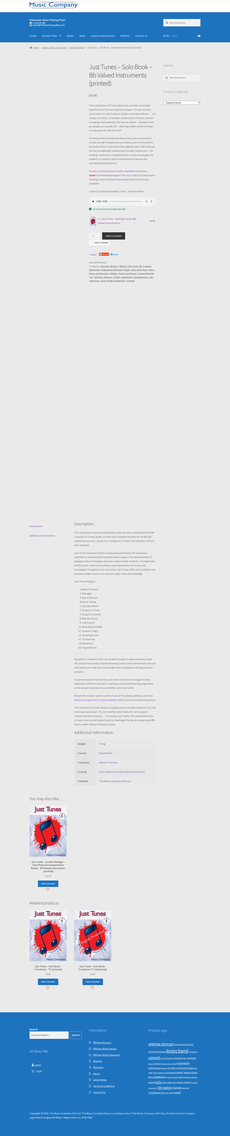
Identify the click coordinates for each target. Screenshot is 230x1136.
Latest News (100, 1079)
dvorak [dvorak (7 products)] (150, 1064)
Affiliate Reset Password (106, 1055)
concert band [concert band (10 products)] (166, 1058)
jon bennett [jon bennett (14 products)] (170, 1072)
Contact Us (141, 35)
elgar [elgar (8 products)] (174, 1064)
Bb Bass (114, 266)
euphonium (126, 277)
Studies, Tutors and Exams (54, 47)
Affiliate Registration (104, 1048)
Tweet (93, 254)
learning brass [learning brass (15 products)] (191, 1072)
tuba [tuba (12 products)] (162, 1092)
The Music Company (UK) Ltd (115, 781)
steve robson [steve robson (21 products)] (184, 1082)
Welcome (98, 1067)
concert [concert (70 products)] (154, 1057)
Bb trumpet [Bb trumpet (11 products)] (161, 1051)
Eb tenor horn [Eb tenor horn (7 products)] (167, 1064)
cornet (116, 277)
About (70, 35)
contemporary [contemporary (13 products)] (180, 1058)
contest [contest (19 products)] (191, 1058)
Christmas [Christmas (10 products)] (193, 1052)
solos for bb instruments (112, 280)
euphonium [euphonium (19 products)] (154, 1068)
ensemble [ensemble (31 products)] (183, 1063)
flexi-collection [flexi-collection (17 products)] (179, 1068)
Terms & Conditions (104, 1086)
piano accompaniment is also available (95, 699)
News (82, 35)
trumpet (130, 280)
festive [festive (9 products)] (164, 1068)
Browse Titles (49, 35)
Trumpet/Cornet (76, 47)
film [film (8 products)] (168, 1068)
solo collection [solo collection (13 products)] (169, 1082)
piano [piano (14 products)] (180, 1077)
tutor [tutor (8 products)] (167, 1093)
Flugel (127, 269)
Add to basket (114, 235)
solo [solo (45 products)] (158, 1082)
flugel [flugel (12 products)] (190, 1068)
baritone (98, 277)
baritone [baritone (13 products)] (178, 1044)
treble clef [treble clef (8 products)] (185, 1088)
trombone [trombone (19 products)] (154, 1092)
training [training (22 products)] (176, 1088)
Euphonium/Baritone (112, 269)
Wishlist (125, 35)
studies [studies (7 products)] (194, 1083)
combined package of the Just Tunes (117, 175)
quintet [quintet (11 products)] (151, 1082)
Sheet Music (105, 753)
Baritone (105, 266)
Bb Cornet (133, 266)
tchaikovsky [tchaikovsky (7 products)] (152, 1088)
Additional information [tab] (42, 535)
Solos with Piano (139, 269)
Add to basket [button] (48, 883)
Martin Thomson (108, 762)
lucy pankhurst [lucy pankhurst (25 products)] (157, 1077)
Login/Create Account (103, 35)
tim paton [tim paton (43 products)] (165, 1087)
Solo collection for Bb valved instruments (122, 771)
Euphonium (94, 269)
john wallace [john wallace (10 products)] (158, 1072)
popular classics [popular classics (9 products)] (190, 1077)
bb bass (108, 277)
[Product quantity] (94, 236)
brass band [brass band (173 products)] (177, 1051)
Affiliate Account (102, 1042)
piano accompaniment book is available (113, 171)
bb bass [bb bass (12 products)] (186, 1044)
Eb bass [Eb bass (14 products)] (158, 1063)
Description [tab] (36, 526)
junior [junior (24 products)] (179, 1072)
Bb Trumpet (145, 266)
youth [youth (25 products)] (177, 1092)
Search (34, 1029)
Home (33, 35)
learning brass (140, 277)
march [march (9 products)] (169, 1077)
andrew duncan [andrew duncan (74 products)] (160, 1043)
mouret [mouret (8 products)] (175, 1077)
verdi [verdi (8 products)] (171, 1093)
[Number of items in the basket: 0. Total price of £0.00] (36, 1071)
